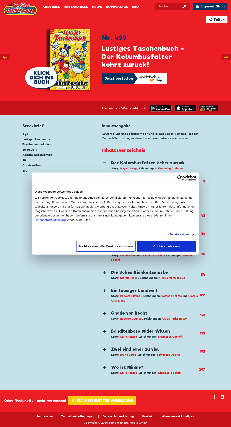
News (97, 7)
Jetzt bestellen (119, 78)
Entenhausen (76, 7)
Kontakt (148, 416)
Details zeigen (179, 234)
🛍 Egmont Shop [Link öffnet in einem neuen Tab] (210, 6)
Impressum (45, 416)
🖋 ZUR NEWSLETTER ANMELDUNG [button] (102, 401)
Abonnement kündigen (178, 416)
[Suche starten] (184, 6)
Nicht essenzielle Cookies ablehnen (106, 246)
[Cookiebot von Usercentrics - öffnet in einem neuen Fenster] (180, 178)
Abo (135, 7)
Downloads (117, 7)
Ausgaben (52, 7)
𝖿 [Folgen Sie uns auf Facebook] (215, 397)
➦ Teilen (217, 20)
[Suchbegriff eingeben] (172, 6)
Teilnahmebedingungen (77, 416)
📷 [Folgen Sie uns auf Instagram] (223, 397)
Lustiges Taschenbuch (21, 9)
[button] (150, 165)
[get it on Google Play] (160, 108)
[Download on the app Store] (185, 108)
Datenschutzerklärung (50, 219)
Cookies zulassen (166, 246)
